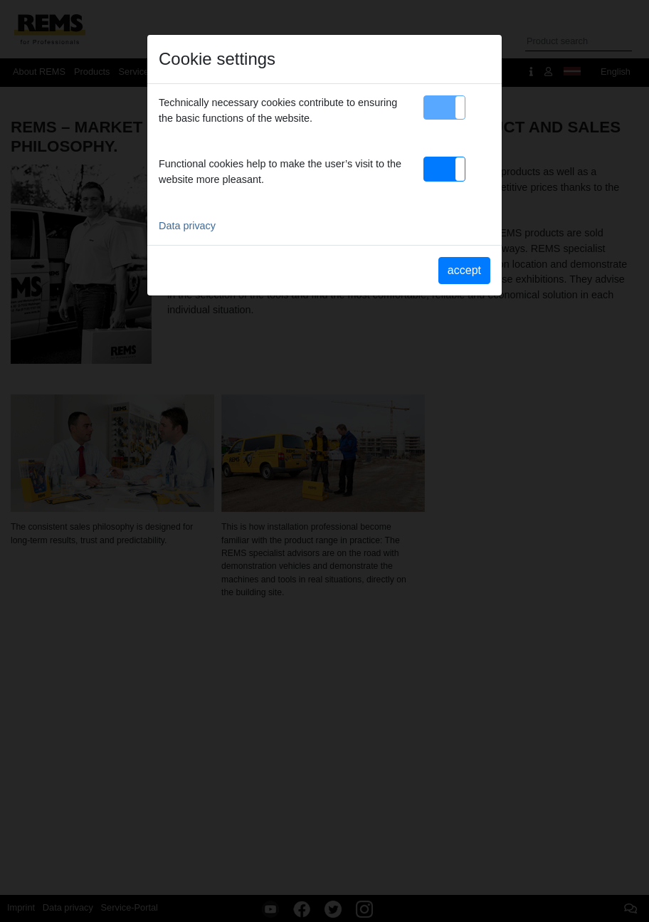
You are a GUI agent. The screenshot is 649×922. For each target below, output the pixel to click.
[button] (444, 107)
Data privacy (187, 225)
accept (464, 270)
